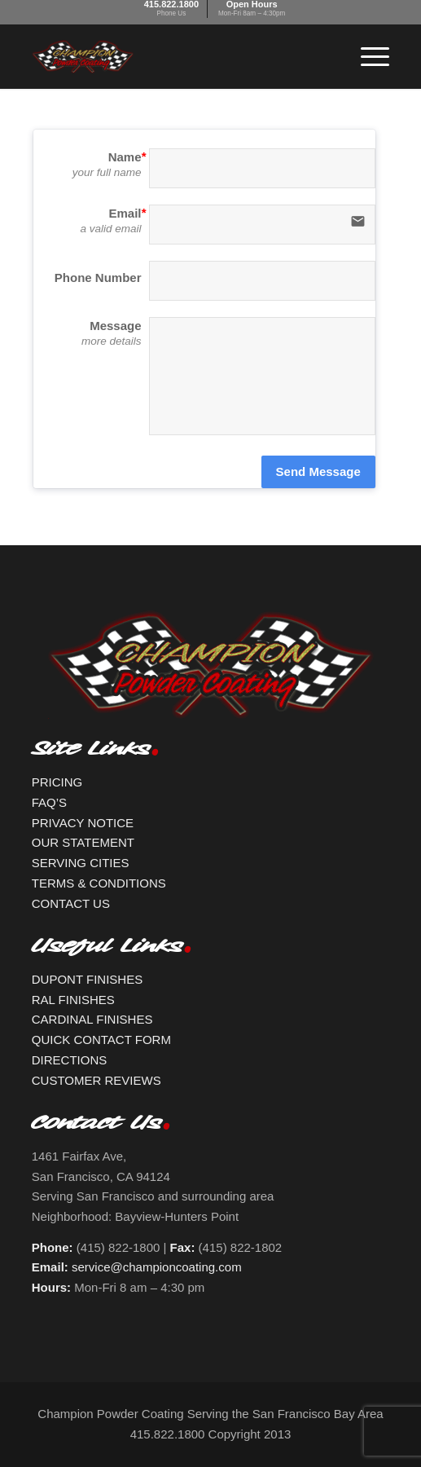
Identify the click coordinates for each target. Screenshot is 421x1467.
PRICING (57, 782)
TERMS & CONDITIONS (99, 883)
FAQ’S (49, 802)
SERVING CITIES (80, 863)
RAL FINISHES (73, 1000)
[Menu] (366, 56)
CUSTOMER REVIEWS (96, 1080)
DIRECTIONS (69, 1060)
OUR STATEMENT (83, 842)
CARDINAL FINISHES (92, 1019)
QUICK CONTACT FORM (101, 1039)
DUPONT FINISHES (87, 979)
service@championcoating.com (157, 1267)
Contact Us (96, 1127)
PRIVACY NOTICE (83, 823)
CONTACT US (71, 903)
